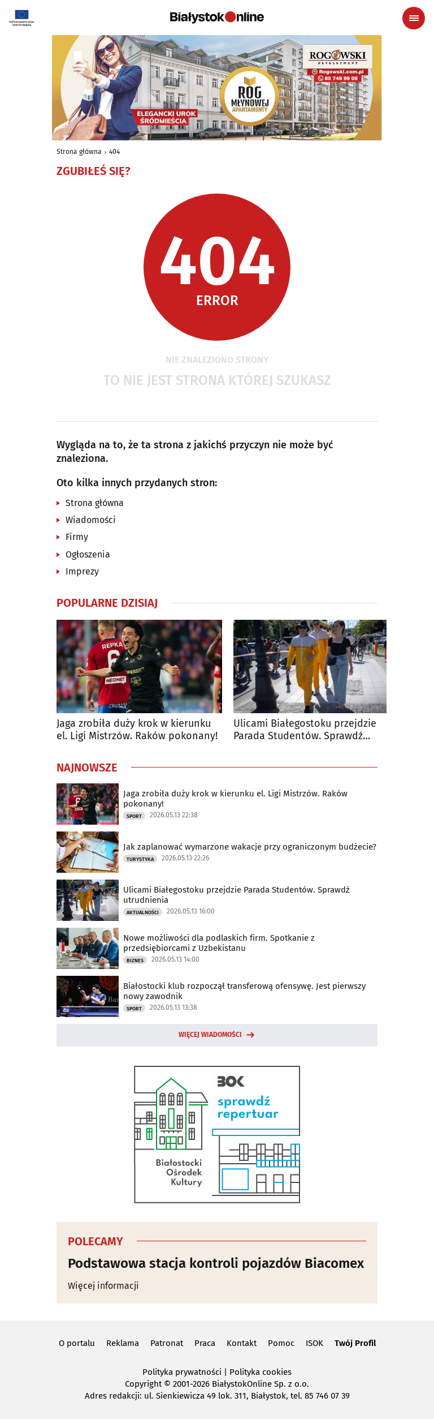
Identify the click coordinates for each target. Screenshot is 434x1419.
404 (114, 152)
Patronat (166, 1343)
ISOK (314, 1343)
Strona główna (79, 152)
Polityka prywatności (182, 1372)
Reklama (122, 1343)
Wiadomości (91, 520)
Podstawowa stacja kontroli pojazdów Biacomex (216, 1263)
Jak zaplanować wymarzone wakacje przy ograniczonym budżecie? (249, 847)
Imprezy (82, 571)
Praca (204, 1343)
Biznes (135, 960)
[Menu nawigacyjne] (413, 18)
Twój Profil (355, 1343)
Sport (134, 816)
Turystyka (140, 859)
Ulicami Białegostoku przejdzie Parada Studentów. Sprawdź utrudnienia (304, 730)
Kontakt (242, 1343)
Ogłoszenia (88, 554)
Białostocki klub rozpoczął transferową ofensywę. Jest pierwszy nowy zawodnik (244, 991)
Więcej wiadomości (210, 1035)
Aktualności (143, 912)
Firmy (77, 536)
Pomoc (281, 1343)
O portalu (77, 1343)
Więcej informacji (103, 1285)
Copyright (143, 1384)
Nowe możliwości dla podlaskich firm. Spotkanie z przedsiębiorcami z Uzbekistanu (219, 943)
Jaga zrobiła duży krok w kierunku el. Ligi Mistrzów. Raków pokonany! (137, 730)
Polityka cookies (260, 1372)
